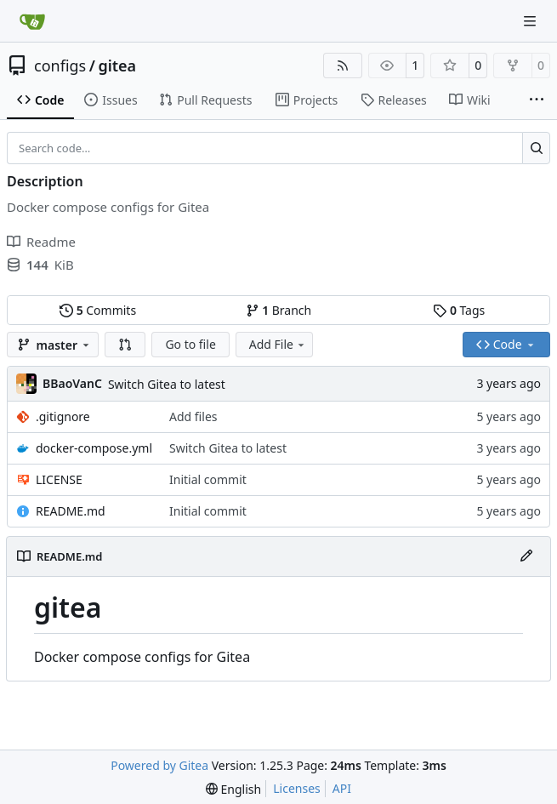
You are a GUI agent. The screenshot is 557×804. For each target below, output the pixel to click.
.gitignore (63, 416)
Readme (41, 241)
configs (60, 65)
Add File (278, 344)
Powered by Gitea (159, 765)
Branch (279, 310)
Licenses (297, 788)
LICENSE (59, 479)
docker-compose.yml (94, 448)
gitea (117, 65)
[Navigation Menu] (531, 21)
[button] (125, 344)
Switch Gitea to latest (166, 384)
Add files (193, 416)
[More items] (536, 100)
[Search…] (536, 148)
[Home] (32, 21)
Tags (459, 310)
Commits (98, 310)
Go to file (190, 344)
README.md (70, 511)
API (341, 788)
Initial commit (208, 479)
